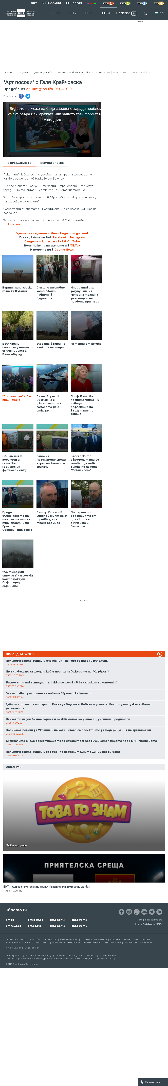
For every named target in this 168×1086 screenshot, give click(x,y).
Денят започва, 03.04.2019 (49, 89)
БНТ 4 (106, 13)
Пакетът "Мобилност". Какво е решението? (83, 72)
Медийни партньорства (107, 942)
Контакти (116, 939)
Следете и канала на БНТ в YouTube (52, 241)
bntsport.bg (35, 919)
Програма (86, 939)
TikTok (75, 245)
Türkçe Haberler (31, 947)
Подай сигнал (131, 939)
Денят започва (43, 72)
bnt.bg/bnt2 (57, 925)
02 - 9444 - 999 (148, 924)
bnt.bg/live (35, 925)
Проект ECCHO (104, 958)
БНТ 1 (56, 13)
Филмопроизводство (27, 939)
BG (161, 13)
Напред (145, 939)
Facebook (59, 237)
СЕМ (77, 958)
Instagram (77, 237)
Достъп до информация (35, 942)
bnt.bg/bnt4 (79, 925)
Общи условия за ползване (21, 955)
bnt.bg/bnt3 (79, 919)
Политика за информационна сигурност (29, 958)
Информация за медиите (66, 942)
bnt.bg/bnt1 (57, 919)
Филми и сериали (69, 939)
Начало (9, 72)
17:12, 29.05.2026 (14, 891)
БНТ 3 (89, 13)
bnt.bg (10, 919)
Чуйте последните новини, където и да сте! (52, 233)
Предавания (24, 72)
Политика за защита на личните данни (60, 955)
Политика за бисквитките (100, 955)
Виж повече (12, 224)
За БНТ (9, 939)
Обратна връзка (63, 958)
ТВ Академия (13, 942)
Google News (64, 249)
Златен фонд (49, 939)
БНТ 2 (72, 13)
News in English (13, 947)
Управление (100, 939)
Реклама (141, 21)
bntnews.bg (13, 925)
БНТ (34, 3)
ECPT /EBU (88, 958)
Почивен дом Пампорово (138, 942)
